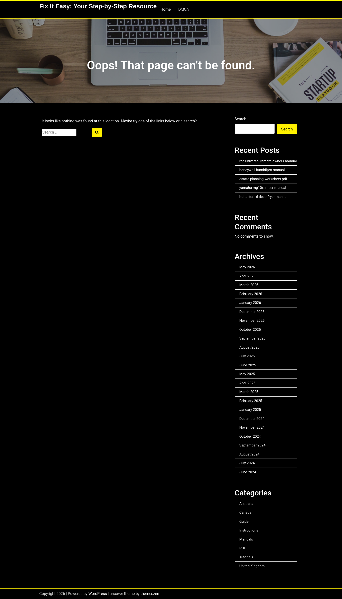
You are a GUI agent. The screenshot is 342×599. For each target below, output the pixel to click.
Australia (246, 504)
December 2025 (252, 312)
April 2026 (247, 276)
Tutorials (246, 557)
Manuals (246, 539)
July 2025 (247, 356)
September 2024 (252, 445)
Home (165, 9)
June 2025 (247, 365)
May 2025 (247, 374)
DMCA (183, 9)
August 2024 (249, 454)
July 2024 (247, 463)
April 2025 (247, 383)
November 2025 (252, 320)
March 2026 (248, 285)
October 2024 (250, 436)
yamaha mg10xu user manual (262, 188)
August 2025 (249, 347)
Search (240, 119)
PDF (242, 548)
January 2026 (250, 303)
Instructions (248, 530)
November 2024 (252, 427)
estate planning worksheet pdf (263, 179)
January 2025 (250, 409)
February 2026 (250, 294)
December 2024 (252, 419)
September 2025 (252, 338)
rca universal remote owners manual (268, 161)
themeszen (150, 593)
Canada (245, 512)
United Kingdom (252, 566)
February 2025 (250, 401)
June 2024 (247, 472)
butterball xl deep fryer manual (263, 197)
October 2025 (250, 329)
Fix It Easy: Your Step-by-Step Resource (98, 6)
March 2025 (248, 392)
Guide (244, 521)
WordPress (97, 593)
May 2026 (247, 267)
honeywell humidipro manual (262, 170)
